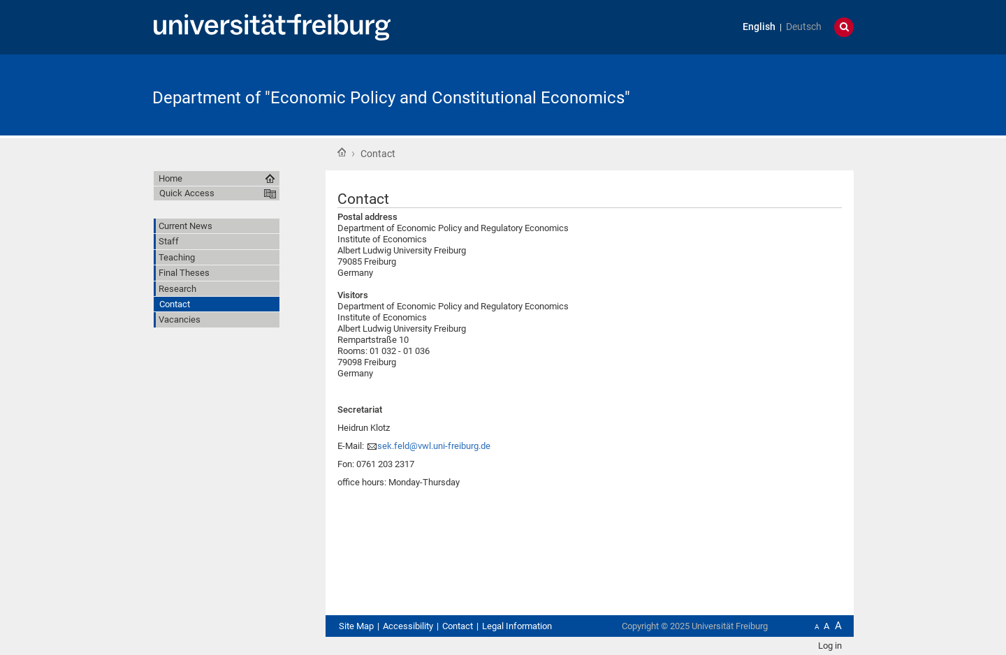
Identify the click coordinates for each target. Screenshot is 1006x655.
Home (341, 152)
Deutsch (804, 27)
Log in (830, 645)
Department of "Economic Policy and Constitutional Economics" (391, 98)
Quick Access (186, 193)
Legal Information (517, 626)
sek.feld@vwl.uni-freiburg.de (433, 446)
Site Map (356, 626)
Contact (457, 626)
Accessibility (408, 626)
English (759, 27)
